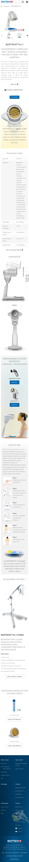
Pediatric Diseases (5, 775)
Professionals (4, 803)
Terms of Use (8, 852)
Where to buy (18, 810)
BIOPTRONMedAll (20, 787)
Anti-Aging (4, 784)
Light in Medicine (19, 768)
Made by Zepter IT (14, 859)
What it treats (5, 759)
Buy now (14, 97)
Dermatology (4, 771)
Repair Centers (23, 852)
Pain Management (5, 766)
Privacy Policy (16, 852)
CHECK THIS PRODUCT (14, 719)
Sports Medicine (6, 768)
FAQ (3, 852)
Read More (14, 382)
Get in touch (18, 813)
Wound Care (4, 763)
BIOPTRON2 (18, 794)
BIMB (2, 813)
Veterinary (3, 810)
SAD (2, 778)
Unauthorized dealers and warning (14, 855)
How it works (19, 759)
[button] (27, 35)
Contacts (17, 803)
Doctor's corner (4, 806)
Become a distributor (20, 821)
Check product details (14, 676)
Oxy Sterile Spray (19, 797)
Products (17, 784)
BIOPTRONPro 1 (19, 791)
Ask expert (17, 825)
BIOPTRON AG (19, 806)
